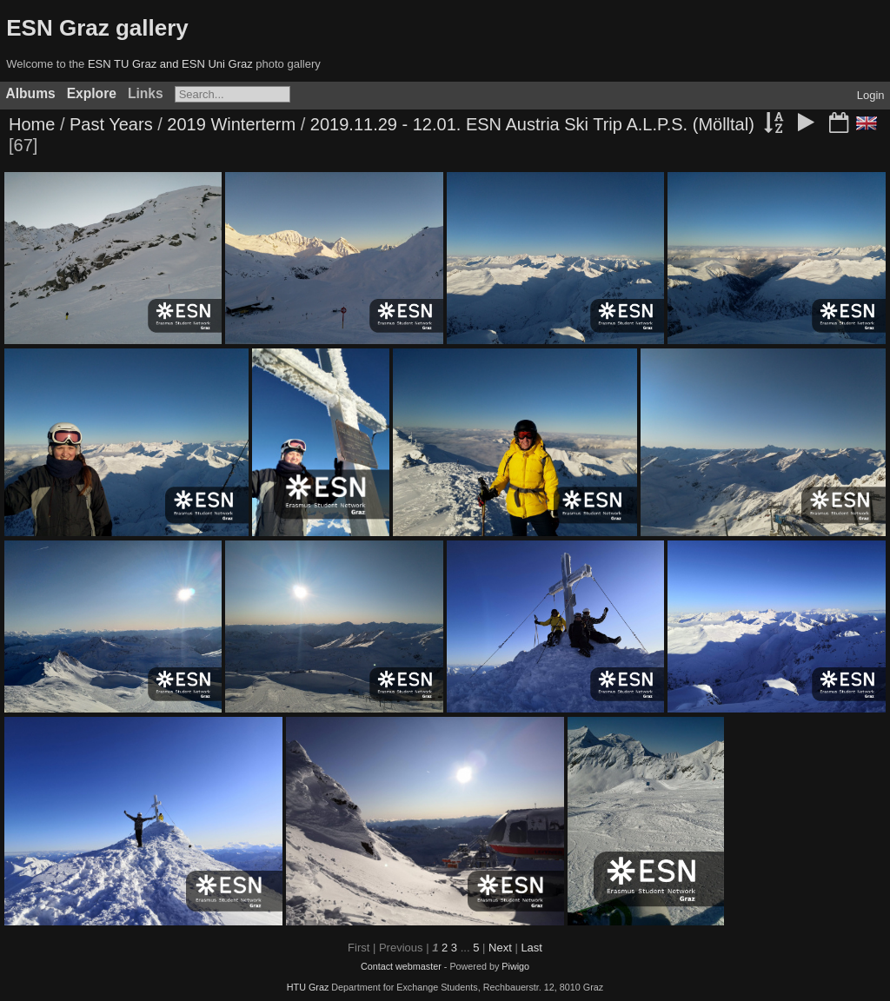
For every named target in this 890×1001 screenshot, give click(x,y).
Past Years (111, 124)
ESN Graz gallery (97, 28)
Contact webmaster (401, 966)
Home (32, 124)
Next (500, 947)
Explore (91, 93)
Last (531, 947)
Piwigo (515, 966)
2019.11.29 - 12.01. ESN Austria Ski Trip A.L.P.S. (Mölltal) (532, 124)
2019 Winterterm (231, 124)
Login (871, 95)
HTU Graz (308, 987)
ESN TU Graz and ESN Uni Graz (170, 63)
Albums (31, 93)
